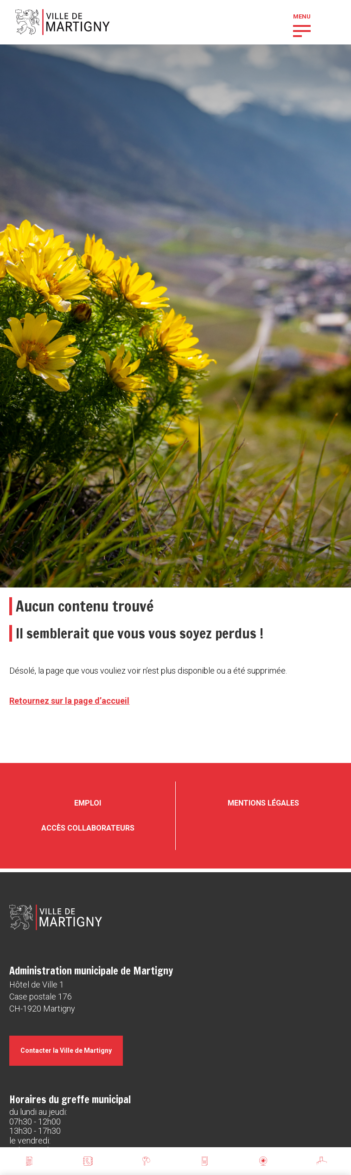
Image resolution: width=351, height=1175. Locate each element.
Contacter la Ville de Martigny (66, 1050)
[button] (302, 30)
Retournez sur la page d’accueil (69, 701)
